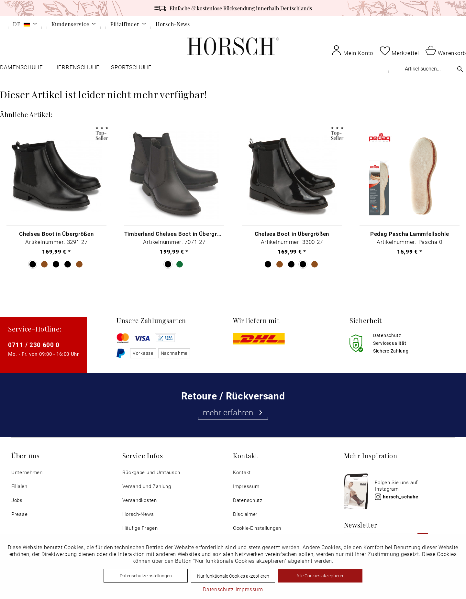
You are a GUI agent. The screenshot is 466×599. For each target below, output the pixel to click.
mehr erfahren (233, 412)
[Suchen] (460, 69)
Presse (19, 514)
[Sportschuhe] (132, 69)
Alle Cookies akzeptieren (320, 575)
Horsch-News (173, 24)
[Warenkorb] (446, 50)
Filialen (19, 486)
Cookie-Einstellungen (257, 528)
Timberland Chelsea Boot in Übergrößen (174, 233)
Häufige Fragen (140, 528)
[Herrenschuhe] (77, 69)
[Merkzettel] (399, 50)
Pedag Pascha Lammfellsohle (409, 233)
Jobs (17, 500)
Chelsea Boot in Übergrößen (56, 233)
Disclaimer (245, 514)
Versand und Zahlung (146, 486)
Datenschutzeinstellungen (146, 575)
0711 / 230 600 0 (34, 345)
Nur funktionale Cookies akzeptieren (233, 576)
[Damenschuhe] (21, 69)
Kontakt (242, 472)
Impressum (246, 486)
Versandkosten (139, 500)
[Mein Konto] (352, 50)
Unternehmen (27, 472)
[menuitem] (25, 25)
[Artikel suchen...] (427, 68)
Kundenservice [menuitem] (70, 24)
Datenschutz (247, 500)
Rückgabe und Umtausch (151, 472)
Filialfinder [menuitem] (124, 24)
